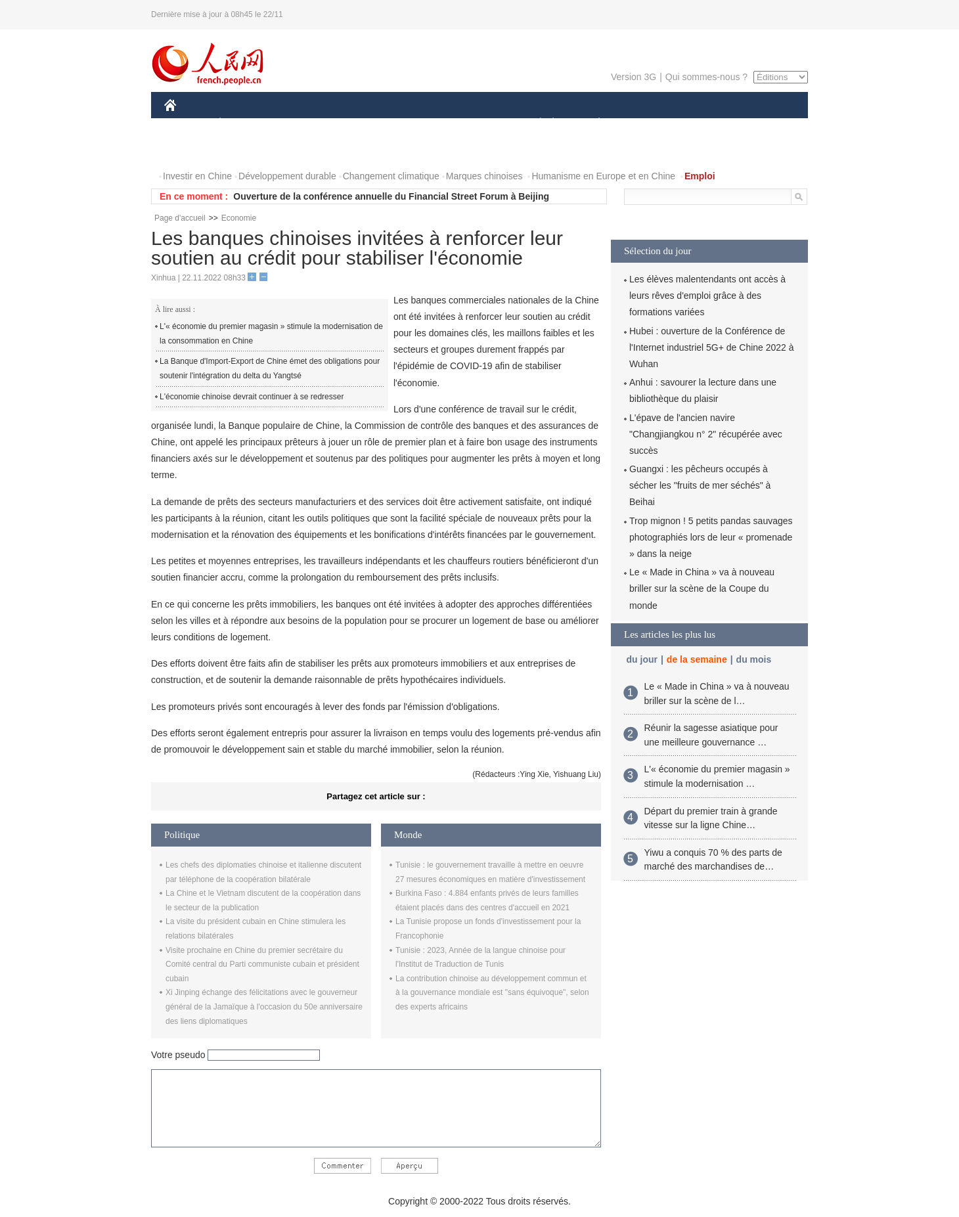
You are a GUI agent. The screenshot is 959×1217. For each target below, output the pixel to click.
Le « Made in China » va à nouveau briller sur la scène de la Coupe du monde (701, 588)
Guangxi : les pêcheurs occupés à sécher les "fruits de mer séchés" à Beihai (699, 485)
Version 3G (633, 77)
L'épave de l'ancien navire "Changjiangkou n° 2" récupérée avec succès (705, 434)
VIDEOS (244, 150)
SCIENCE (417, 123)
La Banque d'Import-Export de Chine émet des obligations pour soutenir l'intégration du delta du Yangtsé (270, 368)
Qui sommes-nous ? (706, 77)
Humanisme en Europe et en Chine (603, 176)
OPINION (762, 123)
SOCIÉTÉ (534, 123)
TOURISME (701, 123)
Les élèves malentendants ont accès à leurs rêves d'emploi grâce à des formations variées (707, 295)
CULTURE (475, 123)
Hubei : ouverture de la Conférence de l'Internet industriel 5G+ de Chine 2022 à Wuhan (711, 347)
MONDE (303, 123)
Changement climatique (391, 176)
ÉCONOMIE (243, 123)
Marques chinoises (484, 176)
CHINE (187, 123)
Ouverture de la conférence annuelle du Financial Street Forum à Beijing (391, 196)
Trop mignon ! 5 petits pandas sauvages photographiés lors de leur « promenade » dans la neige (711, 537)
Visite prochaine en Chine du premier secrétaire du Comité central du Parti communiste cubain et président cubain (262, 964)
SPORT (645, 123)
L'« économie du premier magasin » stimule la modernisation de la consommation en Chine (271, 333)
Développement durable (287, 176)
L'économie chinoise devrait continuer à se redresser (252, 396)
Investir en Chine (197, 176)
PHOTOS (191, 150)
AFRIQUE (359, 123)
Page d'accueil (180, 218)
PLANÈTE (592, 123)
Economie (238, 218)
